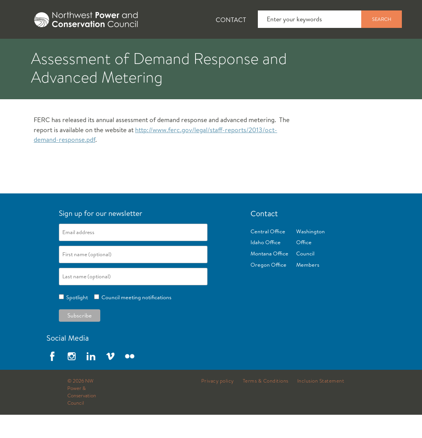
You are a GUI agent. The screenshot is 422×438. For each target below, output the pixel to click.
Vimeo (110, 379)
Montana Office (269, 277)
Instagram (71, 379)
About (29, 51)
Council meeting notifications (135, 320)
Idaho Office (265, 265)
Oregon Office (268, 288)
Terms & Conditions (265, 404)
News (75, 51)
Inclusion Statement (321, 404)
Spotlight (76, 320)
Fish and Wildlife (137, 51)
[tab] (23, 50)
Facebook (52, 379)
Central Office (267, 255)
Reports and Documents (364, 51)
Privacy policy (217, 404)
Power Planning (217, 51)
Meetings (284, 51)
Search (381, 19)
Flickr (130, 379)
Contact (231, 19)
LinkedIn (91, 379)
